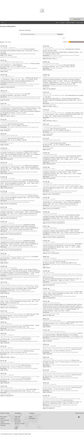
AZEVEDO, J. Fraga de (49, 242)
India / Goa (17, 418)
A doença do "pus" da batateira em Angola (53, 95)
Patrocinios (3, 425)
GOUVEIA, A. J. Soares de (49, 397)
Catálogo (62, 22)
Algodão (50, 339)
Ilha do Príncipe (18, 85)
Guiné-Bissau (53, 85)
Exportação (11, 277)
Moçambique (10, 127)
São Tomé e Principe (12, 68)
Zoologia (18, 84)
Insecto (18, 114)
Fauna (22, 157)
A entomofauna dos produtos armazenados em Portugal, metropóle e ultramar (20, 106)
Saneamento (19, 53)
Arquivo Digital (79, 22)
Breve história (3, 416)
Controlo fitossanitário (76, 117)
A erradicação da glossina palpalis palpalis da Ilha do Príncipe (58, 243)
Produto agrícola (54, 191)
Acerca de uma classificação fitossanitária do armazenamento (58, 291)
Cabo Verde (53, 55)
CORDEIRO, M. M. (5, 149)
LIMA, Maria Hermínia (48, 272)
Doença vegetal (58, 103)
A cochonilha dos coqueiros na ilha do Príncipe (12, 77)
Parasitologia (60, 55)
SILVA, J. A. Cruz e (5, 283)
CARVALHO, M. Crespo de (50, 258)
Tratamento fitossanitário (29, 53)
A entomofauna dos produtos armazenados (54, 112)
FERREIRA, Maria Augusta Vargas (51, 320)
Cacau (68, 282)
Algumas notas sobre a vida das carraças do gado (13, 314)
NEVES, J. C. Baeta (5, 105)
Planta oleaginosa (54, 205)
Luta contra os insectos (56, 57)
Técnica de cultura (23, 275)
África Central (51, 251)
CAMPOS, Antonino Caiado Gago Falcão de (54, 331)
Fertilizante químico (28, 259)
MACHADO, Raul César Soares (51, 63)
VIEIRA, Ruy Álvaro (48, 47)
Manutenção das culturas (20, 277)
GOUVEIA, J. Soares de (6, 347)
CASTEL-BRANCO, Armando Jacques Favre (11, 62)
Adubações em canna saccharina (51, 302)
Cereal (9, 215)
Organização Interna (5, 423)
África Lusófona (11, 114)
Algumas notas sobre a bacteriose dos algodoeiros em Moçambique (60, 333)
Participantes (32, 418)
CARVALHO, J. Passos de (7, 223)
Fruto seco (10, 143)
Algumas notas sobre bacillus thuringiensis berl (55, 322)
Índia (8, 53)
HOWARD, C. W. (4, 92)
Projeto (30, 416)
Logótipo (2, 422)
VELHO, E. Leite (47, 93)
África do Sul (10, 97)
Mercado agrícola (29, 98)
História (13, 53)
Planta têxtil (56, 339)
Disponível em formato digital (8, 57)
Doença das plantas (78, 103)
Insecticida (31, 275)
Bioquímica (14, 291)
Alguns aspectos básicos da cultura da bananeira (12, 389)
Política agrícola (11, 84)
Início (57, 22)
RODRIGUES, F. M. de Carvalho (8, 267)
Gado (12, 317)
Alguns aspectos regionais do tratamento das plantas (56, 360)
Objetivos (2, 418)
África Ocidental (62, 207)
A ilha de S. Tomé (4, 269)
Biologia (10, 69)
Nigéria (69, 85)
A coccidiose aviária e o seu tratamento (53, 65)
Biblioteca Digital (70, 22)
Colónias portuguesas (55, 192)
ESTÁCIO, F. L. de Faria (49, 111)
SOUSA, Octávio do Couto (7, 312)
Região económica (62, 264)
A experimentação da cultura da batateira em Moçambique (15, 256)
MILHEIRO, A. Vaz (5, 255)
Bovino (19, 291)
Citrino (44, 266)
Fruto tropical (31, 127)
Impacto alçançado (4, 420)
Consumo (37, 98)
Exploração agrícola (12, 275)
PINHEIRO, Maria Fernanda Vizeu (9, 121)
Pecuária (52, 250)
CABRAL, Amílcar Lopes (49, 290)
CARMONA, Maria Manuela (50, 154)
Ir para (64, 42)
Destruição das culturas (21, 97)
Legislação (35, 341)
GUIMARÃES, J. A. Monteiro (7, 178)
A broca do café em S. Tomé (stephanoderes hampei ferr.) (15, 63)
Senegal (64, 85)
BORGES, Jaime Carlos (6, 387)
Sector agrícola (18, 259)
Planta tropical (30, 141)
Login (2, 22)
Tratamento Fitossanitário (27, 114)
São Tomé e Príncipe (28, 85)
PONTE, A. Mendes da (6, 323)
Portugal (9, 157)
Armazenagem (7, 128)
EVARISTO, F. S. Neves (49, 168)
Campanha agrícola (6, 98)
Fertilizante (76, 312)
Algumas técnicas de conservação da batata (11, 325)
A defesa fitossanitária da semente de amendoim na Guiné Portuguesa (61, 77)
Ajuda (63, 38)
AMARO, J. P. (46, 76)
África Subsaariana (67, 192)
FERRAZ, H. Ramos (48, 358)
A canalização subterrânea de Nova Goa (10, 49)
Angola (51, 103)
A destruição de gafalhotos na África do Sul (11, 93)
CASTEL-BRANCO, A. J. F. (7, 76)
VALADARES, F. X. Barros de (7, 47)
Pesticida (77, 365)
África (8, 291)
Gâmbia (60, 85)
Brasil (16, 428)
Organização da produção (34, 97)
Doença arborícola (67, 103)
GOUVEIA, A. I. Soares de (7, 335)
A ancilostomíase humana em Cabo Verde (53, 49)
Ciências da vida (68, 55)
